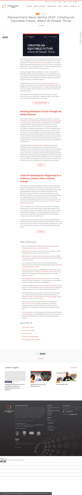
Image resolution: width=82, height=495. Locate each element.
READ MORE (41, 164)
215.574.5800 (51, 430)
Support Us (73, 6)
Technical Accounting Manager (30, 336)
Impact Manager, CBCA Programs (31, 339)
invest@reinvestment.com (39, 424)
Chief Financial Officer (28, 327)
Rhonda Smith (26, 251)
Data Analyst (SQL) (27, 333)
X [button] (49, 493)
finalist (47, 253)
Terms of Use (17, 428)
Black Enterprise (28, 314)
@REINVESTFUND (73, 414)
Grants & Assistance (40, 6)
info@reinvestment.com (21, 423)
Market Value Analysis (50, 256)
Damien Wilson (44, 248)
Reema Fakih (25, 270)
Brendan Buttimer (32, 248)
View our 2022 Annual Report (41, 102)
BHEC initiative (34, 296)
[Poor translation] (4, 461)
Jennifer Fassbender (51, 296)
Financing (29, 6)
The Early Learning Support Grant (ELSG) (47, 285)
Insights (65, 6)
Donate (64, 1)
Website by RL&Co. (18, 447)
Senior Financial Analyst (28, 330)
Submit (76, 408)
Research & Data (51, 6)
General (42, 25)
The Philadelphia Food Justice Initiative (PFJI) (34, 278)
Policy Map (49, 414)
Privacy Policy (23, 428)
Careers (60, 1)
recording (40, 298)
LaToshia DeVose (50, 246)
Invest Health (49, 413)
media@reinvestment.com (29, 426)
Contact (54, 1)
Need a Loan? (48, 1)
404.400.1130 (51, 423)
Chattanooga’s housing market (31, 258)
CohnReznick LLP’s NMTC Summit (44, 271)
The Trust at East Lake (30, 303)
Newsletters (5, 37)
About (60, 6)
